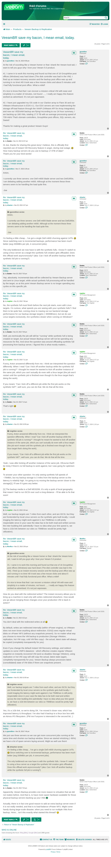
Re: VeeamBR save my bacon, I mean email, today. (14, 136)
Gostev (82, 133)
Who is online (9, 830)
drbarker (82, 197)
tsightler (82, 293)
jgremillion (83, 51)
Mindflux (82, 538)
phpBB (48, 849)
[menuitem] (104, 24)
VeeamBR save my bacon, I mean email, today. (38, 38)
